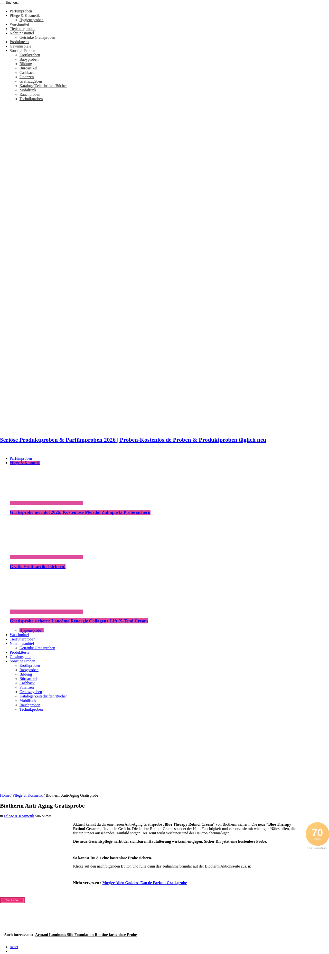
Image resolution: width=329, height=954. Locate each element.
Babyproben (28, 59)
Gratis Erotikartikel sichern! (38, 566)
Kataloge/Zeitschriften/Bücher (43, 86)
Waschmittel (19, 24)
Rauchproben (29, 94)
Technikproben (31, 99)
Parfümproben (21, 11)
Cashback (27, 72)
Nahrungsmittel (22, 33)
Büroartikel (28, 68)
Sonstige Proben (22, 50)
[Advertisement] (165, 750)
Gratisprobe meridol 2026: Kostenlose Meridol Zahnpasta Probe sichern (80, 512)
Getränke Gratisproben (37, 37)
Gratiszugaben (30, 81)
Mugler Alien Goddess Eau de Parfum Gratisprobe (144, 883)
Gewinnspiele (20, 46)
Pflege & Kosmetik (25, 15)
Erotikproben (29, 55)
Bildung (25, 64)
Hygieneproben (31, 20)
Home (4, 795)
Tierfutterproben (22, 29)
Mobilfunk (27, 90)
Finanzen (26, 77)
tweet (14, 947)
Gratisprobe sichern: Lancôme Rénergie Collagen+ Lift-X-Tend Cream (79, 620)
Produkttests (19, 42)
